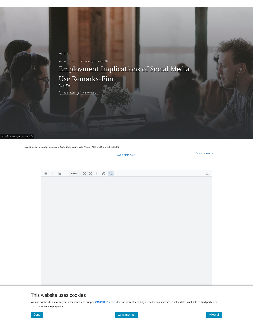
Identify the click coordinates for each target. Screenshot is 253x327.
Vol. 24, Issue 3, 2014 (70, 61)
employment (89, 93)
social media (69, 93)
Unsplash (29, 136)
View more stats (205, 153)
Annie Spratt (15, 136)
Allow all (215, 314)
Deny (38, 314)
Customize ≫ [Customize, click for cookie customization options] (128, 314)
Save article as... (125, 155)
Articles (65, 54)
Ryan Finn (65, 85)
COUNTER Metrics (106, 302)
